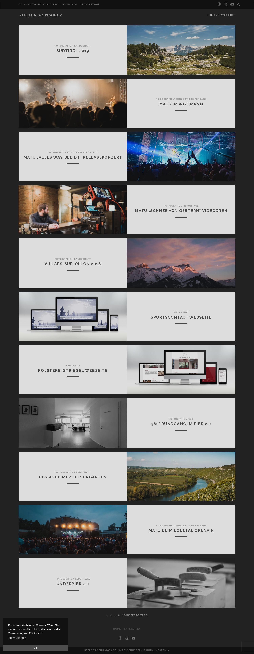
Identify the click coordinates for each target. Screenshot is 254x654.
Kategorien (227, 15)
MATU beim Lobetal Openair (181, 530)
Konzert (182, 99)
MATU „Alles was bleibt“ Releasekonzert (73, 157)
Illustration (89, 4)
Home (211, 15)
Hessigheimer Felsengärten (73, 477)
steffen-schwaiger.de (100, 650)
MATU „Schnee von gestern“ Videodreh (181, 210)
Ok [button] (35, 648)
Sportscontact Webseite (181, 317)
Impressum (162, 650)
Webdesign (69, 4)
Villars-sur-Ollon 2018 (73, 264)
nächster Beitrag (134, 615)
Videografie (51, 4)
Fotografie (32, 4)
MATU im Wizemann (181, 104)
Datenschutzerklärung (135, 650)
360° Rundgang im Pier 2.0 (181, 424)
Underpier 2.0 (73, 583)
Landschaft (82, 46)
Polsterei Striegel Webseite (72, 370)
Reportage (198, 99)
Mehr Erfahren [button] (17, 637)
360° (191, 419)
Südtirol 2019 (72, 50)
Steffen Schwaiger (40, 15)
